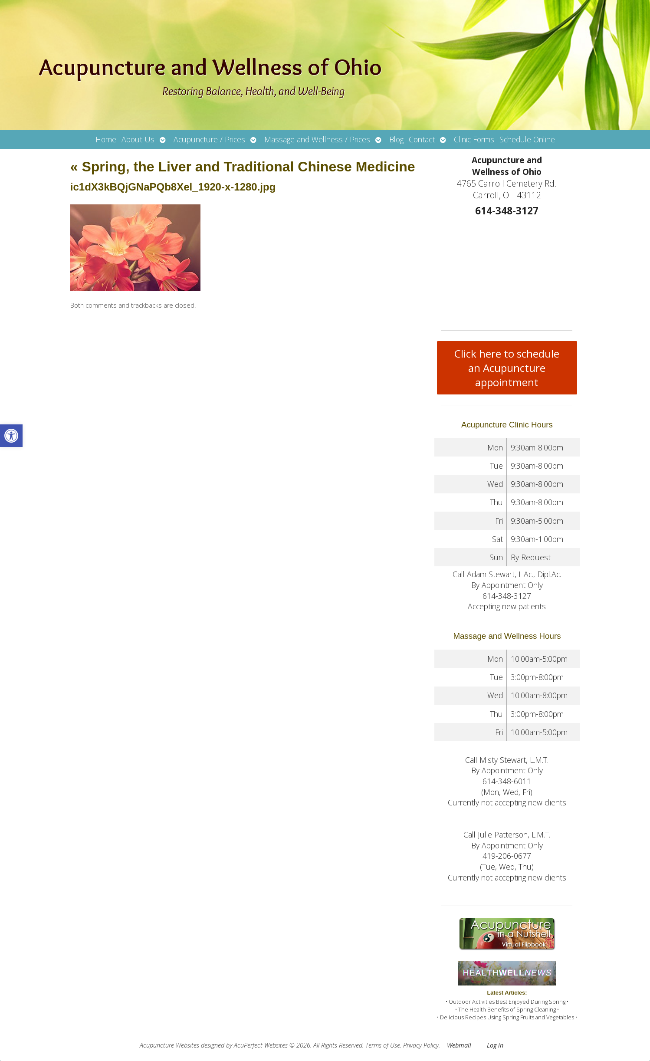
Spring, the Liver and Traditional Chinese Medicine (242, 166)
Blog (396, 139)
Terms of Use (382, 1045)
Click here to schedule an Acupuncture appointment (506, 367)
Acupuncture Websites (169, 1045)
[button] (11, 435)
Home (105, 139)
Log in (495, 1045)
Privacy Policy (421, 1045)
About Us (137, 139)
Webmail (459, 1045)
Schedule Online (527, 139)
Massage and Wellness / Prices (317, 139)
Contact (422, 139)
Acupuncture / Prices (209, 139)
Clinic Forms (474, 139)
